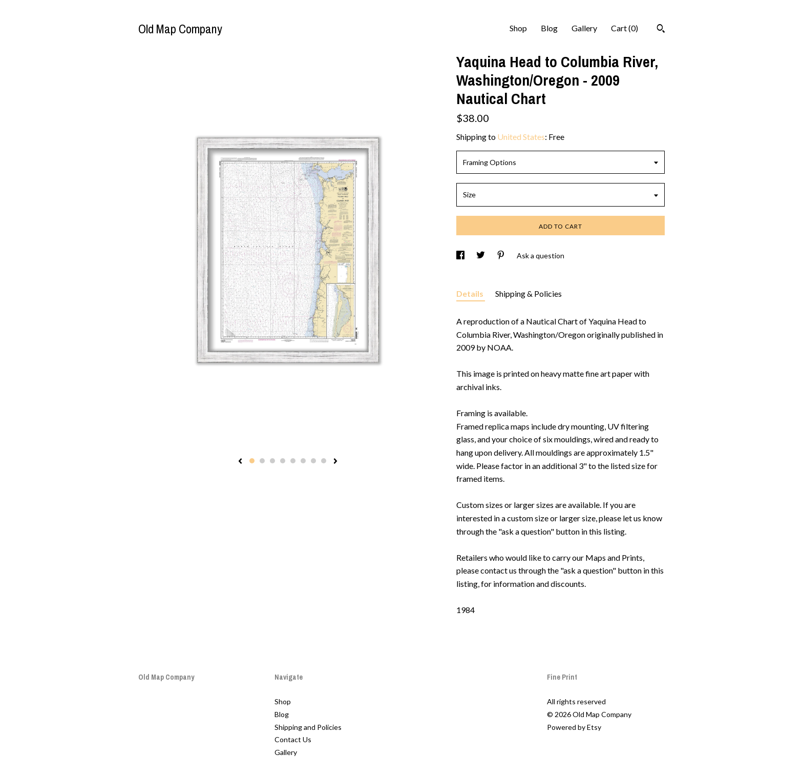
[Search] (661, 29)
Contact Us (292, 739)
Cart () (624, 28)
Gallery (584, 28)
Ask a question (540, 255)
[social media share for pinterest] (501, 255)
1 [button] (252, 460)
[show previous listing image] (240, 461)
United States (521, 136)
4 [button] (282, 460)
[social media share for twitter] (481, 255)
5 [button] (292, 460)
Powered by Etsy (574, 727)
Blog (549, 28)
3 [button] (272, 460)
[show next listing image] (335, 461)
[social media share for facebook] (461, 255)
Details (470, 293)
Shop (518, 28)
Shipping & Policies (528, 293)
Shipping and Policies (308, 727)
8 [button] (323, 460)
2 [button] (262, 460)
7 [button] (313, 460)
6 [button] (303, 460)
